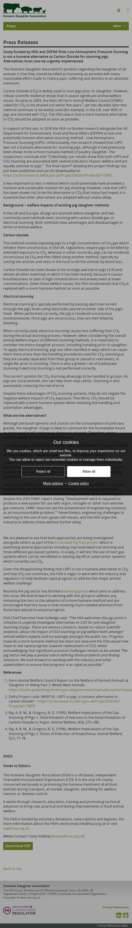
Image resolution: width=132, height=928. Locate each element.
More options (53, 483)
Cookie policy (78, 483)
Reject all (43, 471)
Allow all (88, 471)
